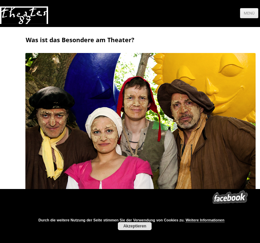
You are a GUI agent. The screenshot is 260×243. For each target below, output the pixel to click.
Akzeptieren (134, 226)
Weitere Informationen (205, 220)
